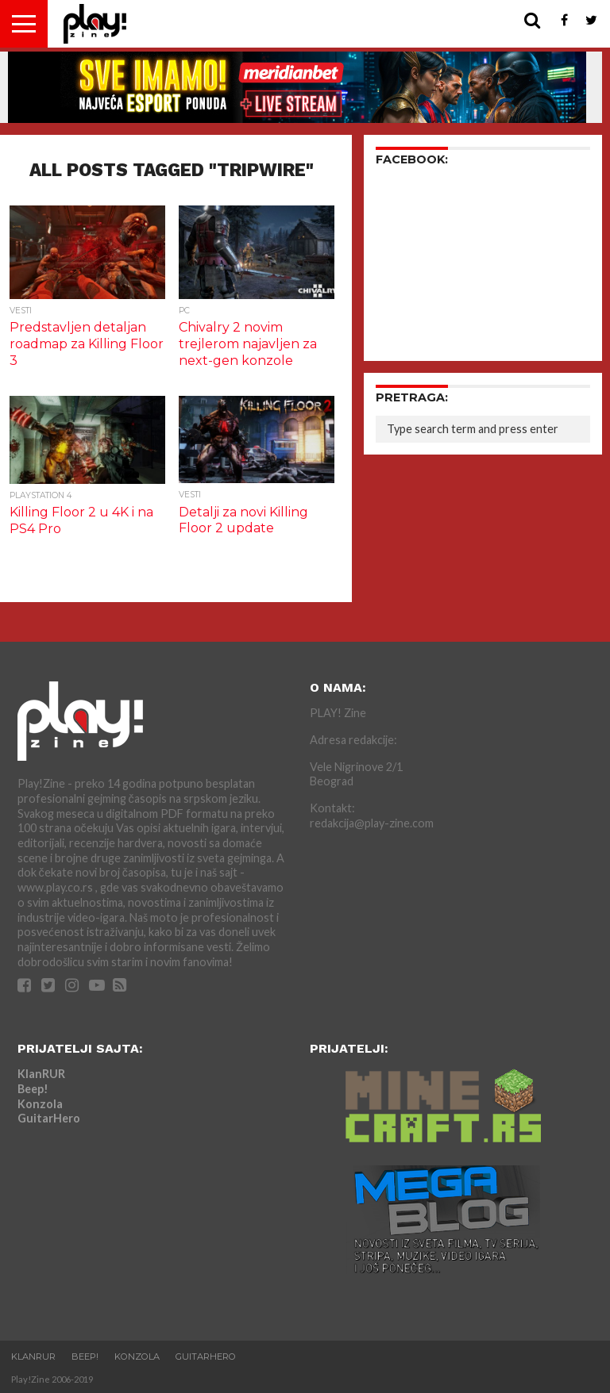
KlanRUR (41, 1073)
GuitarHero (48, 1118)
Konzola (40, 1104)
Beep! (32, 1089)
